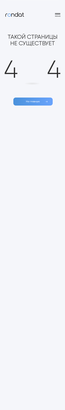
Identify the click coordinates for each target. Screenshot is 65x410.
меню (57, 16)
